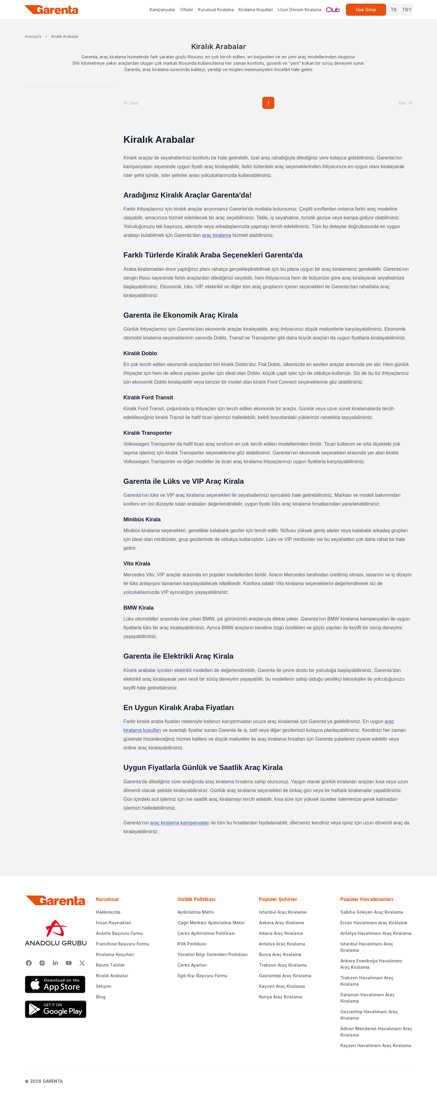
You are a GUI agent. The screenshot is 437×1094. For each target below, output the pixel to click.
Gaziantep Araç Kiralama (285, 975)
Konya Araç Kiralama (280, 996)
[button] (131, 103)
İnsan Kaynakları (113, 922)
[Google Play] (56, 1009)
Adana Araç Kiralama (281, 933)
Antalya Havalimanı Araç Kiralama (376, 933)
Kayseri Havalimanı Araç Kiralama (375, 1045)
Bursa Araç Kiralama (280, 954)
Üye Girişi (366, 9)
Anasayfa (33, 36)
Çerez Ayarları (192, 965)
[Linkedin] (55, 963)
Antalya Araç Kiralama (282, 943)
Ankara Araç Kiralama (281, 922)
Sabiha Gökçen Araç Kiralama (371, 912)
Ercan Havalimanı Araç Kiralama (373, 922)
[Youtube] (69, 963)
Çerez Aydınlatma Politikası (206, 933)
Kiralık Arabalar (64, 36)
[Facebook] (29, 963)
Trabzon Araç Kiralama (283, 965)
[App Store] (56, 984)
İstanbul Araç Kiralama (282, 912)
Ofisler (186, 9)
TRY (407, 10)
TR (393, 10)
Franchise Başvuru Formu (122, 943)
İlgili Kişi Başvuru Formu (202, 975)
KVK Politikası (192, 943)
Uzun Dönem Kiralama (299, 9)
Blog (100, 996)
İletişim (103, 986)
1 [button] (268, 103)
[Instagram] (42, 963)
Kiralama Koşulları (256, 9)
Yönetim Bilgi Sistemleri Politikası (212, 954)
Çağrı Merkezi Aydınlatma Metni (211, 922)
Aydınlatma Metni (195, 912)
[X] (82, 963)
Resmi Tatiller (110, 965)
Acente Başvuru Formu (119, 933)
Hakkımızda (108, 912)
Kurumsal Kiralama (216, 9)
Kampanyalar (162, 9)
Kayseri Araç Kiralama (282, 986)
